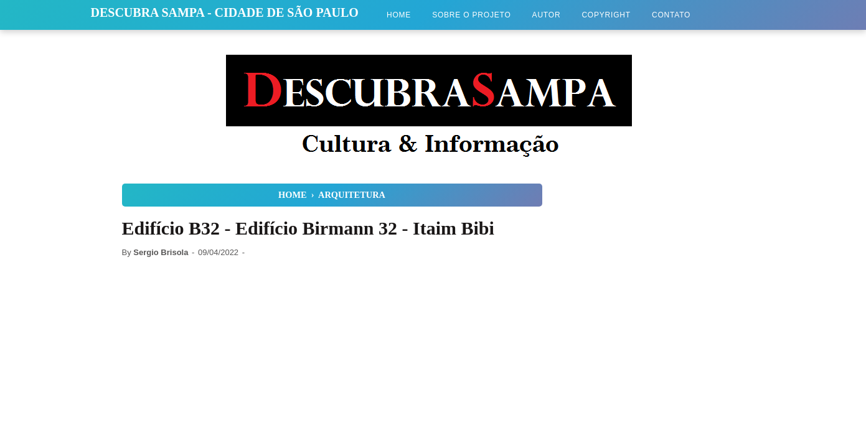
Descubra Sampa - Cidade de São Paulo (225, 12)
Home (399, 15)
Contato (671, 15)
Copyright (606, 15)
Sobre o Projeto (471, 15)
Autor (546, 15)
